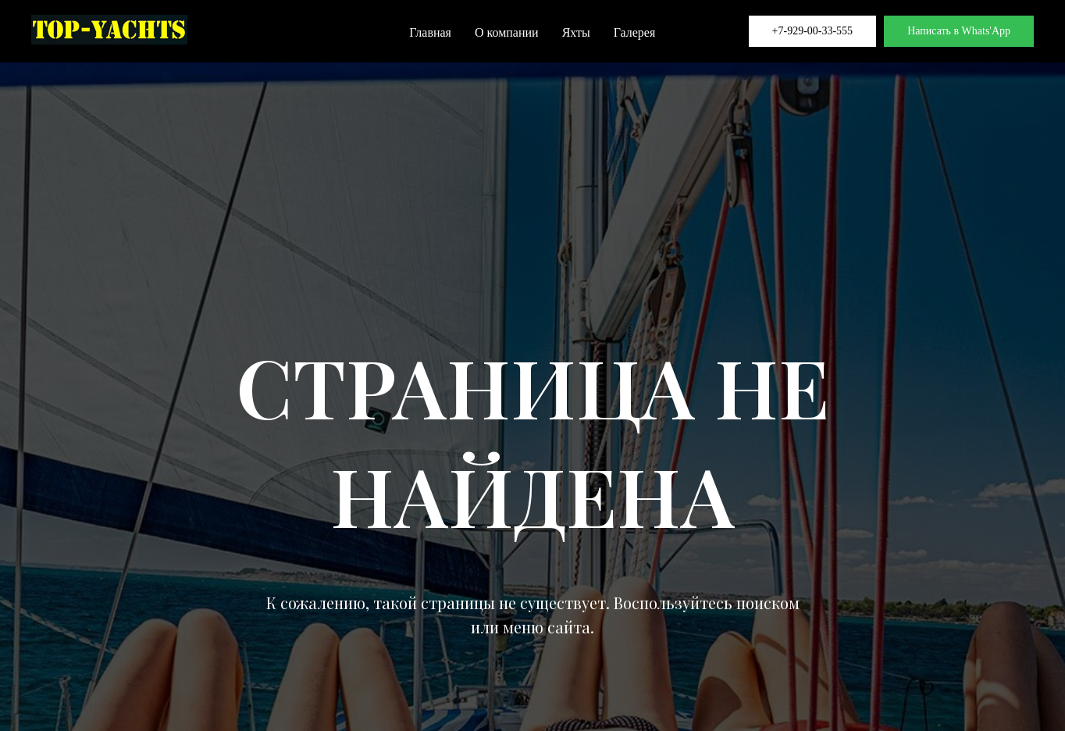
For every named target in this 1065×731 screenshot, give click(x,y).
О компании (507, 32)
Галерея (635, 32)
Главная (430, 32)
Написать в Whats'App (958, 31)
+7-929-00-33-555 (812, 31)
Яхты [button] (576, 32)
